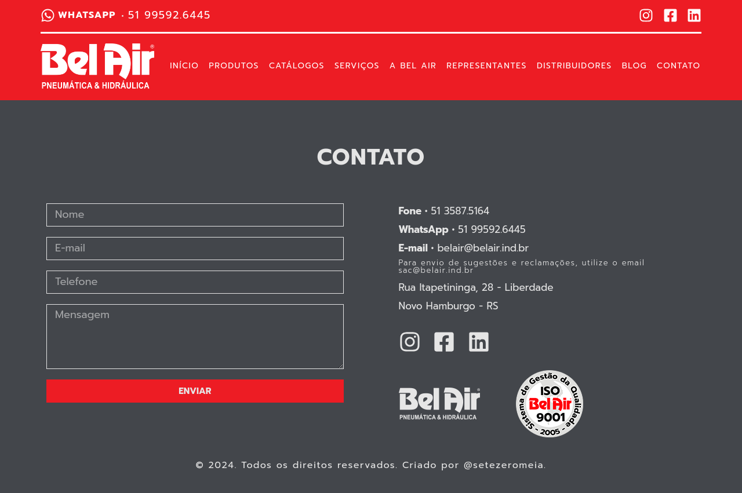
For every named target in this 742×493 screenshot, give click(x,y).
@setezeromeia (504, 465)
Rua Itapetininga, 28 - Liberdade (476, 287)
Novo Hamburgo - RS (449, 305)
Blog (634, 66)
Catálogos (297, 66)
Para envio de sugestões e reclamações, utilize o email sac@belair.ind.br (522, 266)
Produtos (234, 66)
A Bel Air (413, 66)
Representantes (486, 66)
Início (184, 66)
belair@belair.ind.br (464, 247)
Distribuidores (574, 66)
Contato (678, 66)
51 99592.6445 (462, 229)
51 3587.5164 (444, 210)
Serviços (357, 66)
